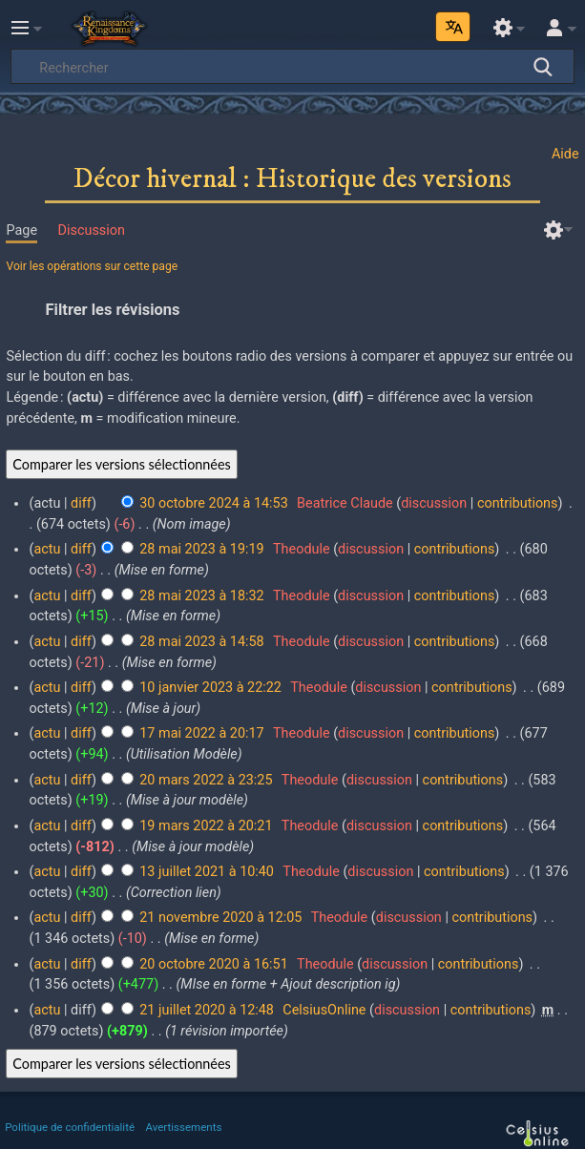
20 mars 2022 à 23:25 (205, 780)
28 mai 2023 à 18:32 (201, 596)
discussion (434, 503)
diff (81, 503)
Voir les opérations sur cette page (92, 266)
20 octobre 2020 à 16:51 (213, 964)
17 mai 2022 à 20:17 (201, 733)
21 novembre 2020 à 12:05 (220, 917)
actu (46, 549)
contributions (517, 503)
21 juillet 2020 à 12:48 (206, 1010)
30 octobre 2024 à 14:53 (213, 503)
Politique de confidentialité (70, 1127)
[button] (292, 309)
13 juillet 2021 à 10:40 (206, 872)
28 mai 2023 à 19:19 (201, 549)
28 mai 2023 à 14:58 (201, 642)
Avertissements (184, 1127)
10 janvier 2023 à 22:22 (210, 687)
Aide (565, 154)
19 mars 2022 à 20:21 (205, 826)
